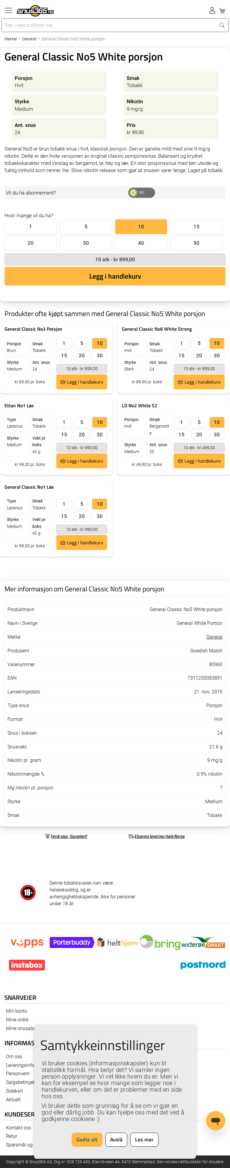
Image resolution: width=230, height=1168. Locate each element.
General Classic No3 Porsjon (33, 328)
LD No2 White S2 (139, 405)
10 (141, 227)
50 (196, 243)
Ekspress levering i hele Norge (160, 836)
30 (86, 243)
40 (141, 243)
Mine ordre (17, 1020)
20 (31, 243)
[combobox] (109, 25)
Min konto (16, 1011)
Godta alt (87, 1139)
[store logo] (35, 10)
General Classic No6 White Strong (157, 328)
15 (196, 227)
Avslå (116, 1139)
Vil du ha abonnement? (31, 193)
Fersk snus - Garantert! (69, 836)
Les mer (144, 1139)
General (29, 39)
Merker (11, 39)
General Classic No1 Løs (29, 486)
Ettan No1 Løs (19, 405)
